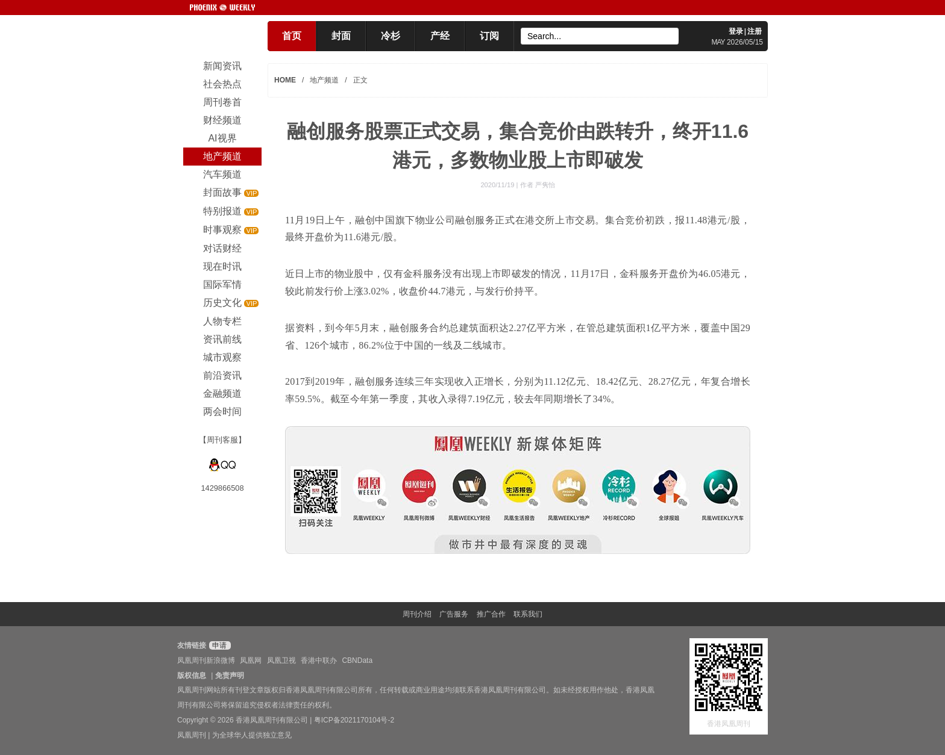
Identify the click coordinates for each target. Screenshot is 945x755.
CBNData (357, 660)
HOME (285, 80)
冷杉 (390, 36)
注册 (754, 31)
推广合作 (491, 614)
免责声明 (229, 675)
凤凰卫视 (281, 660)
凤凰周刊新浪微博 (206, 660)
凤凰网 (251, 660)
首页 (291, 36)
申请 (218, 645)
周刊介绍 (417, 614)
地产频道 (324, 80)
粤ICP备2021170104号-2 (354, 720)
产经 (440, 36)
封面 (341, 36)
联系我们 (527, 614)
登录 (736, 31)
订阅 (489, 36)
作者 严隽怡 (537, 184)
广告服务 (453, 614)
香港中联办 (319, 660)
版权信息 (191, 675)
